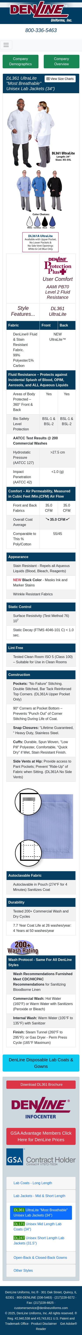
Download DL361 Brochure (41, 1084)
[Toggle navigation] (6, 45)
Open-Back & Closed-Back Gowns (40, 1257)
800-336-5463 (41, 30)
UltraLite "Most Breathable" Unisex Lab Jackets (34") (41, 1212)
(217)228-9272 (64, 1297)
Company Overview (61, 61)
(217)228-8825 (43, 1302)
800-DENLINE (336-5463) (34, 1297)
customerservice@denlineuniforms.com (41, 1308)
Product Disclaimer (44, 1323)
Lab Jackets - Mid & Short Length (39, 1196)
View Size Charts (60, 79)
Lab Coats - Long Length (33, 1183)
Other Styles (23, 1270)
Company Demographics (20, 61)
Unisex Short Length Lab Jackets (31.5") (39, 1240)
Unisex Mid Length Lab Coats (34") (37, 1226)
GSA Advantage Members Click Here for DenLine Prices (41, 1136)
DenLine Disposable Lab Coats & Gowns (41, 1063)
